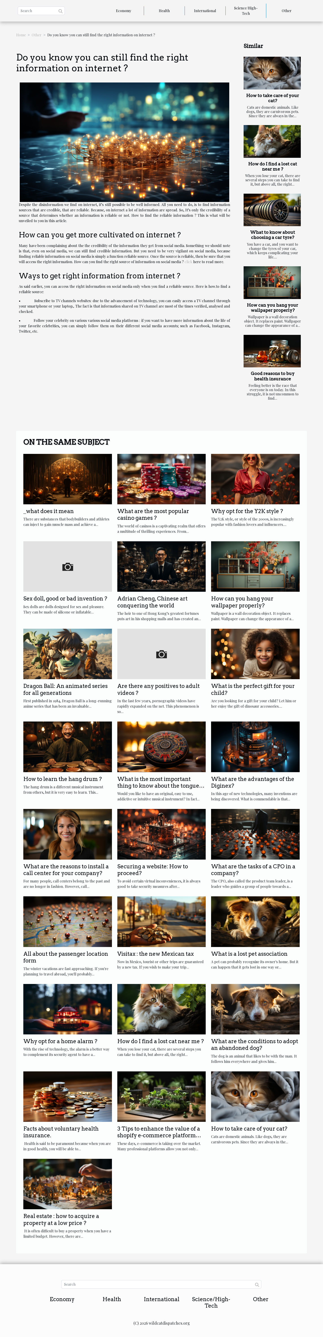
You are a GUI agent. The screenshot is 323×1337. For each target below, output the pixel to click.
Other (287, 10)
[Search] (41, 11)
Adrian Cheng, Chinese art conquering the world (152, 602)
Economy (123, 10)
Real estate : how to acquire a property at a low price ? (61, 1219)
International (205, 10)
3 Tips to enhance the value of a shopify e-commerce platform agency (158, 1135)
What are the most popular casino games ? (153, 514)
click (188, 261)
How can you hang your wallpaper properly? (272, 308)
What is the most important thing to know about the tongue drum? (158, 786)
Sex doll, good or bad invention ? (65, 598)
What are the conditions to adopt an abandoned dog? (254, 1044)
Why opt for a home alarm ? (60, 1041)
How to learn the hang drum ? (62, 779)
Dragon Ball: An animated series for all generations (65, 689)
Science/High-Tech (246, 11)
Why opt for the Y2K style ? (247, 511)
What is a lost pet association (249, 954)
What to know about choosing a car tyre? (272, 235)
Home (21, 35)
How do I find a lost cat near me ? (272, 166)
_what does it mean (48, 511)
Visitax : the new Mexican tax (155, 954)
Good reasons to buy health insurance (273, 376)
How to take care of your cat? (272, 98)
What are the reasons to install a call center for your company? (66, 869)
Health (164, 10)
